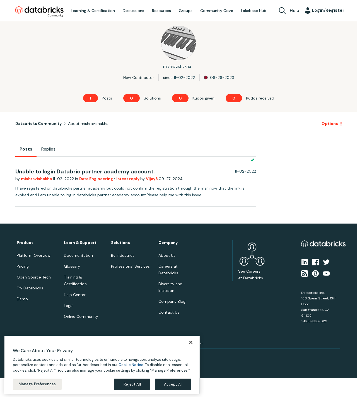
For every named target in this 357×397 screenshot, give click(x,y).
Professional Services (130, 266)
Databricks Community (39, 12)
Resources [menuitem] (161, 10)
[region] (102, 365)
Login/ (328, 10)
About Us (166, 255)
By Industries (122, 255)
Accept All (173, 384)
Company (168, 242)
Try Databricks (30, 288)
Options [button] (330, 123)
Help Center (75, 294)
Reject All (132, 384)
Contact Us (168, 312)
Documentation (78, 255)
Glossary (72, 266)
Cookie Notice (131, 364)
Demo (22, 298)
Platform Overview (33, 255)
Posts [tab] (26, 149)
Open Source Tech (34, 277)
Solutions (120, 242)
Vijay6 (152, 178)
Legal (68, 305)
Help (294, 10)
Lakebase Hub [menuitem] (253, 10)
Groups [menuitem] (185, 10)
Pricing (23, 266)
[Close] (191, 342)
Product (25, 242)
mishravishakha (37, 178)
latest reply (128, 178)
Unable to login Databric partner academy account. (85, 171)
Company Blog (171, 301)
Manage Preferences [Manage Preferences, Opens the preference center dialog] (37, 384)
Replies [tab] (48, 149)
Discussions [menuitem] (133, 10)
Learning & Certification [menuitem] (93, 10)
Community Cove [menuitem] (216, 10)
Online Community (81, 316)
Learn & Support (80, 242)
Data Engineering (96, 178)
